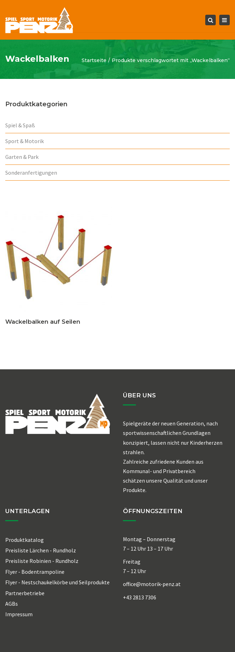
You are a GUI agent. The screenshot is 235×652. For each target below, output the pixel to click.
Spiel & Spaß (20, 125)
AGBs (11, 603)
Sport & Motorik (24, 140)
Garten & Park (22, 156)
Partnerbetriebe (24, 593)
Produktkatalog (24, 539)
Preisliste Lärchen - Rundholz (40, 550)
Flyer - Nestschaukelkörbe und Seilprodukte (57, 582)
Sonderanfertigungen (31, 172)
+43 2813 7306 (139, 597)
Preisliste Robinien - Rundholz (41, 560)
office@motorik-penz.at (152, 583)
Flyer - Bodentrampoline (34, 571)
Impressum (19, 614)
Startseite (94, 60)
